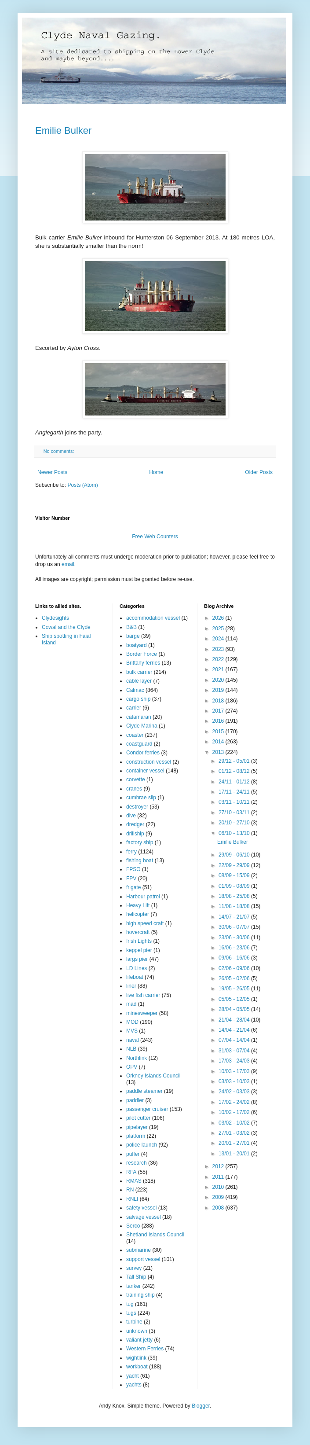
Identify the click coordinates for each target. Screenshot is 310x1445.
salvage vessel (143, 1217)
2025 (219, 628)
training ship (140, 1295)
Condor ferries (143, 753)
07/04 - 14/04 (235, 1040)
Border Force (141, 654)
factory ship (139, 842)
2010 (219, 1187)
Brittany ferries (143, 663)
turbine (134, 1322)
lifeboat (134, 977)
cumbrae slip (141, 797)
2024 (219, 639)
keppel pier (139, 950)
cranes (134, 789)
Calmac (135, 690)
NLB (131, 1049)
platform (135, 1136)
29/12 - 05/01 (235, 761)
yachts (134, 1385)
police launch (141, 1145)
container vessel (145, 771)
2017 (219, 711)
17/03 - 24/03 (235, 1061)
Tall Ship (136, 1277)
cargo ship (138, 699)
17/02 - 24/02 (235, 1102)
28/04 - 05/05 (235, 1009)
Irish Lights (139, 941)
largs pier (137, 959)
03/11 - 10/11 (235, 802)
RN (130, 1190)
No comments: (60, 451)
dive (131, 816)
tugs (131, 1313)
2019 (219, 690)
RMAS (134, 1181)
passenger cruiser (147, 1109)
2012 (219, 1166)
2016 (219, 721)
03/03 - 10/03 (235, 1081)
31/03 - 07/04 (235, 1051)
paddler (135, 1100)
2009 (219, 1197)
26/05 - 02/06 (235, 978)
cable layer (139, 681)
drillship (135, 834)
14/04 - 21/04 (235, 1030)
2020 (219, 680)
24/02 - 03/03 (235, 1091)
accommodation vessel (153, 618)
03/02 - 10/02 (235, 1123)
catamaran (138, 717)
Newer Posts (52, 472)
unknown (136, 1331)
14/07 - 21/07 (235, 917)
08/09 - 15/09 (235, 875)
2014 (219, 742)
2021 (219, 669)
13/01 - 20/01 (235, 1154)
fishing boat (139, 860)
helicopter (137, 914)
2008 (219, 1208)
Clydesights (55, 618)
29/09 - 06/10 (235, 855)
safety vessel (141, 1208)
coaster (134, 735)
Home (156, 472)
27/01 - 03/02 (235, 1133)
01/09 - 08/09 (235, 886)
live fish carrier (143, 995)
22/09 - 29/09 (235, 865)
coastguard (139, 744)
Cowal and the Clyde (66, 627)
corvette (135, 779)
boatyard (136, 645)
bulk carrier (139, 672)
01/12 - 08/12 (235, 771)
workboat (137, 1367)
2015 (219, 731)
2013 (219, 752)
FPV (131, 878)
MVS (132, 1031)
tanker (133, 1286)
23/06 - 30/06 (235, 937)
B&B (131, 627)
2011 (219, 1177)
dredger (135, 824)
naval (132, 1040)
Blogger (201, 1406)
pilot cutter (138, 1118)
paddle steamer (144, 1091)
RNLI (132, 1199)
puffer (132, 1154)
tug (130, 1304)
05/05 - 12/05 (235, 999)
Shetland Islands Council (155, 1235)
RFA (131, 1172)
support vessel (143, 1259)
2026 (219, 618)
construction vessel (148, 762)
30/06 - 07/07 (235, 927)
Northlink (136, 1058)
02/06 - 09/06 (235, 968)
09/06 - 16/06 (235, 958)
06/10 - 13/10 (235, 833)
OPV (131, 1067)
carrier (133, 708)
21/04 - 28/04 (235, 1020)
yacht (132, 1376)
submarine (138, 1250)
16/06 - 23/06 (235, 948)
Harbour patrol (143, 896)
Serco (133, 1226)
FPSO (133, 869)
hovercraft (138, 932)
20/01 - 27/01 (235, 1143)
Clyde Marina (141, 726)
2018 (219, 701)
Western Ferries (145, 1349)
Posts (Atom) (82, 485)
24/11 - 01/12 (235, 782)
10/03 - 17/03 (235, 1071)
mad (131, 1004)
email (68, 564)
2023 (219, 649)
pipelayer (137, 1127)
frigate (133, 887)
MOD (132, 1022)
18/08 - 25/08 (235, 896)
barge (133, 636)
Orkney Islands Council (153, 1076)
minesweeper (141, 1013)
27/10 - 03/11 (235, 812)
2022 (219, 659)
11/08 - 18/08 (235, 906)
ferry (131, 852)
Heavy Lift (138, 905)
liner (131, 986)
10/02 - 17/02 (235, 1112)
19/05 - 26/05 (235, 988)
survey (134, 1268)
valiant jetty (139, 1340)
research (136, 1163)
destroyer (137, 807)
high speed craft (145, 923)
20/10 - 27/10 (235, 823)
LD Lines (136, 968)
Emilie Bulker (63, 130)
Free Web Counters (155, 536)
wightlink (136, 1358)
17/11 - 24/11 (235, 792)
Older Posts (259, 472)
